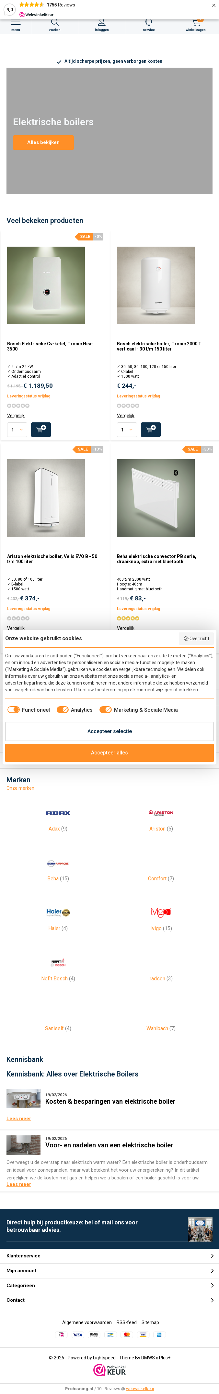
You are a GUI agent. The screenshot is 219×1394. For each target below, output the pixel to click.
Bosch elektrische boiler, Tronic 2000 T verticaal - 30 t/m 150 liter (159, 346)
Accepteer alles (109, 753)
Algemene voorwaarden (87, 1322)
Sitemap (150, 1322)
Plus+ (164, 1357)
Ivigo (161, 916)
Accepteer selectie (109, 731)
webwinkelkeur (140, 1388)
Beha (58, 866)
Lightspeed (104, 1357)
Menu (15, 25)
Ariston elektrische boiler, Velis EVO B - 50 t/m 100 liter (52, 559)
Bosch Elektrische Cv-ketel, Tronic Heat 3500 (50, 346)
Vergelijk (16, 415)
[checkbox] (27, 710)
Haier (58, 916)
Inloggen (101, 25)
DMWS (148, 1357)
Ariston (161, 816)
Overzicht (196, 638)
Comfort (161, 866)
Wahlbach (161, 1016)
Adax (58, 816)
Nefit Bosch (58, 966)
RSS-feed (127, 1322)
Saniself (58, 1016)
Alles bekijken (43, 142)
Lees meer (18, 1118)
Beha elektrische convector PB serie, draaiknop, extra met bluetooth (156, 559)
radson (161, 966)
